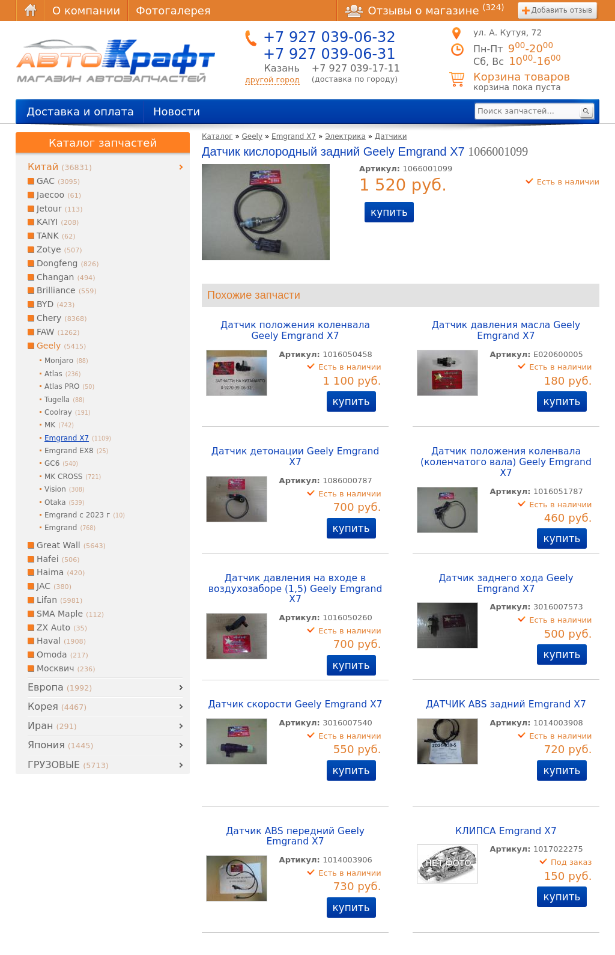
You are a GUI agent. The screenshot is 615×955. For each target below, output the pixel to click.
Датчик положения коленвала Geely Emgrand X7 (295, 330)
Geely (252, 136)
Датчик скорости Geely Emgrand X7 (295, 704)
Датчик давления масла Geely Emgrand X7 (506, 330)
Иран (52, 725)
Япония (60, 745)
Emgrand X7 (293, 136)
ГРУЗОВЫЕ (68, 764)
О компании (86, 10)
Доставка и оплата (80, 111)
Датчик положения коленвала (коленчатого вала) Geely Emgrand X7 (506, 462)
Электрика (345, 136)
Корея (57, 706)
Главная (30, 10)
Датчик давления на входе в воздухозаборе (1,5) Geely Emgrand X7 (295, 589)
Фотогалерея (173, 10)
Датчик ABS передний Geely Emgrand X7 (295, 836)
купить (389, 212)
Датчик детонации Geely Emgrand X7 (295, 457)
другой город (272, 79)
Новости (176, 111)
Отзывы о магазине (424, 10)
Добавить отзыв (562, 10)
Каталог (217, 136)
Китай (60, 166)
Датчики (391, 136)
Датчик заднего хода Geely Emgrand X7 (506, 583)
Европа (60, 687)
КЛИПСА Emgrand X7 (506, 831)
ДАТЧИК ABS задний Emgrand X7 (506, 704)
